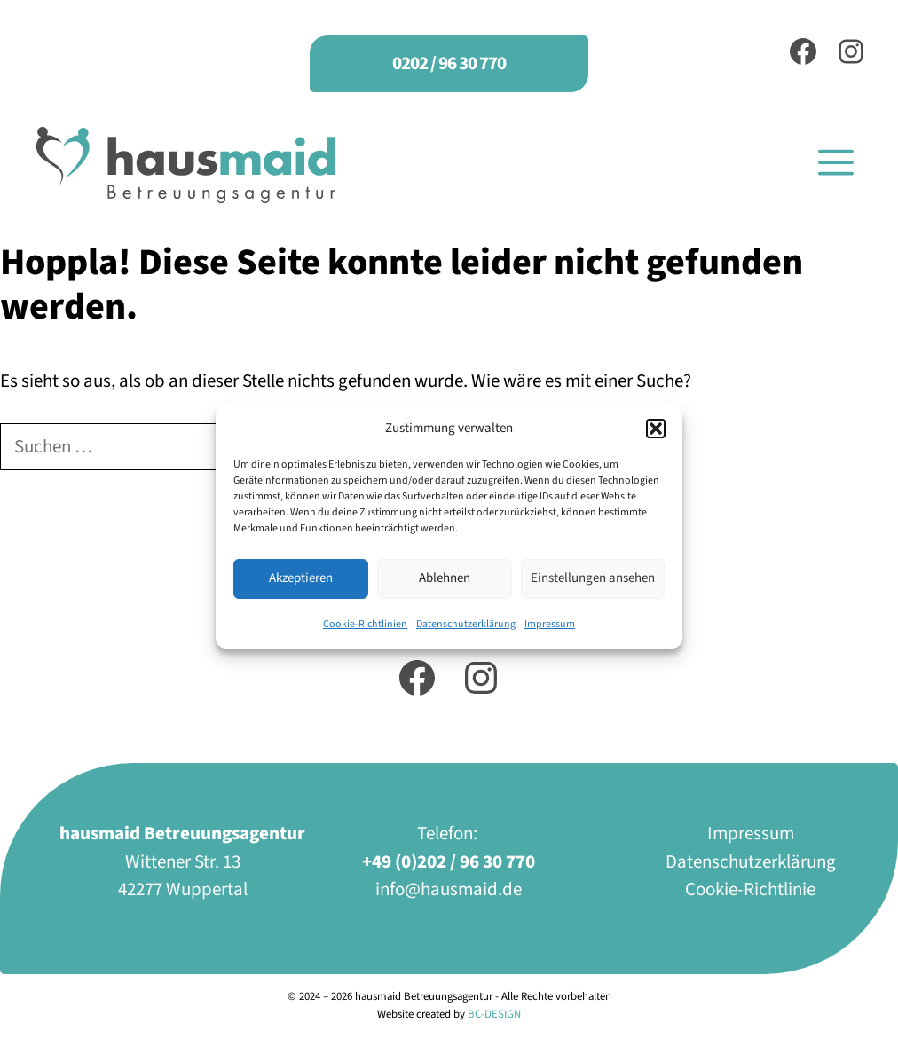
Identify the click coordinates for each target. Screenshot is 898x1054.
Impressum (549, 624)
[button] (656, 428)
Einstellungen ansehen (593, 578)
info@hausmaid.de (448, 889)
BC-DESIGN (494, 1014)
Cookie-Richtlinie (750, 889)
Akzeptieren (301, 578)
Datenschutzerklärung (466, 624)
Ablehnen (444, 578)
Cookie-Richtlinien (365, 624)
